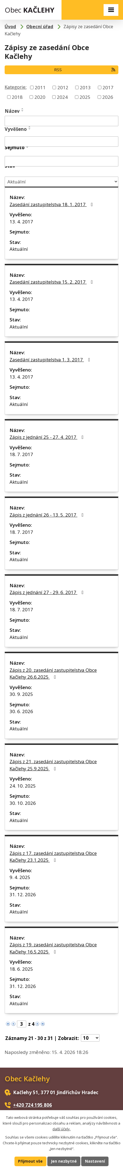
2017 (107, 87)
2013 (85, 87)
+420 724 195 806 (32, 1105)
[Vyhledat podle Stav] (61, 182)
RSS (85, 69)
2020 (39, 97)
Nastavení (95, 1161)
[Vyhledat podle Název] (61, 121)
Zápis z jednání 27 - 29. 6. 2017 (48, 592)
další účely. (61, 1128)
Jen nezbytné (64, 1161)
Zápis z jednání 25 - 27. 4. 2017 (48, 437)
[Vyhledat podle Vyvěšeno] (61, 141)
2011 (40, 87)
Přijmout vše (30, 1161)
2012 (62, 87)
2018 (17, 97)
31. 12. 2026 (23, 894)
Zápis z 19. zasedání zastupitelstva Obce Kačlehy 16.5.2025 (53, 948)
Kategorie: (16, 87)
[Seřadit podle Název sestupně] (23, 111)
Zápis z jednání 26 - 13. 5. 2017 (48, 515)
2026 (107, 97)
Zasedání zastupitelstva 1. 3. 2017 (51, 359)
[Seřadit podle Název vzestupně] (23, 109)
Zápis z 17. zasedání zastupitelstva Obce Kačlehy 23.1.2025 (53, 856)
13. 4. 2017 (21, 221)
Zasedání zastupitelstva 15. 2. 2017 (52, 282)
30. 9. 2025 (21, 694)
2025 (85, 97)
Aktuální (19, 249)
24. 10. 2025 (23, 786)
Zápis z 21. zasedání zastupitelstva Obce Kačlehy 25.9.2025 (53, 765)
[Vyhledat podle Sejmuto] (61, 161)
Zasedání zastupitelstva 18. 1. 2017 (52, 204)
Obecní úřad (39, 27)
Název (12, 111)
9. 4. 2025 (20, 877)
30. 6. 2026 (21, 711)
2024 (62, 97)
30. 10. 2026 (23, 803)
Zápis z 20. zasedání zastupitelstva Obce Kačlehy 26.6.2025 (53, 673)
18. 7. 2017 (21, 454)
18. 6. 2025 (21, 969)
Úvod (10, 27)
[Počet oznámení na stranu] (90, 1038)
